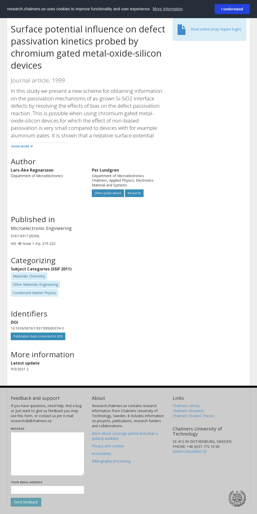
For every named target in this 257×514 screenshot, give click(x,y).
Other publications (108, 193)
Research (134, 193)
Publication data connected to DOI (38, 336)
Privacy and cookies (108, 446)
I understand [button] (232, 9)
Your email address (26, 482)
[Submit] (26, 502)
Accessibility (101, 453)
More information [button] (168, 9)
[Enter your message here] (47, 454)
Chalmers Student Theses (193, 415)
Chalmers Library (186, 405)
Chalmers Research (188, 410)
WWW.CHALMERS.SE (190, 451)
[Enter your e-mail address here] (47, 490)
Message (17, 428)
